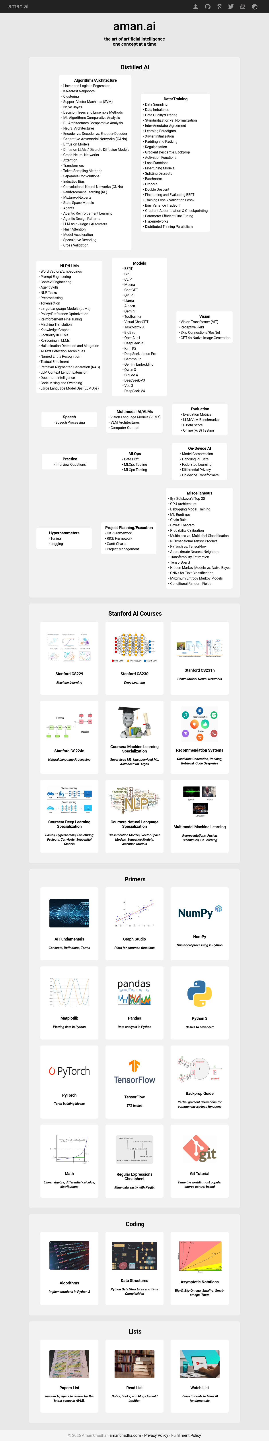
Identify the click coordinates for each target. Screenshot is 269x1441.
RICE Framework (119, 538)
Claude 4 (131, 375)
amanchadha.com (125, 1435)
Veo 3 (128, 386)
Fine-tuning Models (159, 168)
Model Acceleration (78, 235)
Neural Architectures (78, 128)
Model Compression (197, 454)
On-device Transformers (200, 475)
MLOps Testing (135, 470)
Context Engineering (56, 282)
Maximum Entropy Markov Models (196, 578)
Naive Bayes (72, 107)
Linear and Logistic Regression (86, 86)
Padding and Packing (161, 142)
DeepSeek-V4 (134, 391)
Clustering (71, 96)
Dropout (151, 184)
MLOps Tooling (135, 464)
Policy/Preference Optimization (64, 314)
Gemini (129, 311)
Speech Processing (70, 422)
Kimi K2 (130, 348)
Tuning (56, 538)
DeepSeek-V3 (134, 380)
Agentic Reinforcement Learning (87, 213)
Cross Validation (75, 245)
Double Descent (157, 189)
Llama (129, 301)
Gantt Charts (116, 544)
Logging (57, 544)
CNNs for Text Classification (191, 573)
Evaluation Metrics (197, 414)
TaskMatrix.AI (134, 327)
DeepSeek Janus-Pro (140, 354)
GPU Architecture (183, 504)
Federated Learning (196, 464)
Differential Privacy (196, 470)
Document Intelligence (58, 378)
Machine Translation (56, 324)
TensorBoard (180, 562)
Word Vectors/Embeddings (61, 271)
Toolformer (132, 316)
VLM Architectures (125, 422)
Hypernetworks (156, 221)
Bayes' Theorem (182, 525)
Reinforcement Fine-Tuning (61, 319)
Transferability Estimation (189, 557)
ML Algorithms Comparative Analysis (91, 118)
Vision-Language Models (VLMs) (136, 417)
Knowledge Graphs (55, 330)
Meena (129, 285)
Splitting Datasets (158, 173)
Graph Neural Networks (81, 155)
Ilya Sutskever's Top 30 (187, 498)
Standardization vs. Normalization (171, 120)
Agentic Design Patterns (81, 219)
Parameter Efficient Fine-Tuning (169, 216)
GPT (127, 274)
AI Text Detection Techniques (63, 351)
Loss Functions (156, 163)
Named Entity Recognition (60, 356)
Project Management (123, 549)
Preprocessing (52, 298)
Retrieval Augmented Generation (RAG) (70, 367)
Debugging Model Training (190, 509)
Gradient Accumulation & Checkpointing (176, 211)
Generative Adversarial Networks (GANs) (95, 139)
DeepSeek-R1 (134, 343)
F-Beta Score (193, 425)
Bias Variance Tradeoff (162, 205)
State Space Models (78, 203)
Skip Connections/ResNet (200, 332)
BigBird (129, 332)
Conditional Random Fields (190, 584)
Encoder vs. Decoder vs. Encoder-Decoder (95, 134)
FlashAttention (74, 229)
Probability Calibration (187, 530)
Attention (70, 160)
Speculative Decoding (79, 240)
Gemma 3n (132, 359)
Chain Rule (178, 520)
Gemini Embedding (138, 364)
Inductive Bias (74, 181)
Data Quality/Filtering (161, 115)
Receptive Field (192, 327)
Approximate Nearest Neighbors (194, 552)
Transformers (73, 165)
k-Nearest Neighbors (79, 91)
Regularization (156, 147)
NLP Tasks (49, 293)
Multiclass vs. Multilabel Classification (199, 536)
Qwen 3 (130, 370)
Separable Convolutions (81, 176)
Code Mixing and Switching (61, 383)
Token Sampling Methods (82, 171)
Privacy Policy (156, 1435)
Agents (68, 208)
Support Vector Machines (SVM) (88, 102)
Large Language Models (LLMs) (65, 308)
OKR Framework (119, 533)
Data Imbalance (157, 110)
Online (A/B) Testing (198, 430)
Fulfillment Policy (186, 1435)
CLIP (128, 279)
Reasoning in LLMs (55, 340)
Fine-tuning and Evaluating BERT (170, 195)
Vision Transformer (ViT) (199, 322)
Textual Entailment (55, 362)
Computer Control (124, 428)
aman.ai (18, 6)
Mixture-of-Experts (77, 197)
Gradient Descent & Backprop (167, 152)
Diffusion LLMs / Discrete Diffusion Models (96, 149)
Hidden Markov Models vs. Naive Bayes (200, 568)
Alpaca (129, 306)
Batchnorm (153, 179)
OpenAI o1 (132, 338)
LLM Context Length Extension (64, 372)
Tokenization (50, 303)
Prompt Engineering (56, 277)
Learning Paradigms (160, 131)
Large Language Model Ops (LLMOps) (70, 388)
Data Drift (131, 459)
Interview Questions (71, 464)
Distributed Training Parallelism (169, 227)
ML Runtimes (180, 514)
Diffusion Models (76, 144)
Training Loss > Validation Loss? (169, 200)
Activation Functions (160, 157)
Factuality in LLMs (54, 335)
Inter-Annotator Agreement (165, 126)
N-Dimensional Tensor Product (193, 541)
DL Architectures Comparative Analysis (93, 123)
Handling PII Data (195, 459)
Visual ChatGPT (136, 322)
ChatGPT (131, 290)
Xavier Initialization (159, 136)
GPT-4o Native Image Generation (205, 338)
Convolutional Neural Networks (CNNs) (93, 187)
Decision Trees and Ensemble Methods (93, 112)
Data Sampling (156, 104)
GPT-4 (128, 295)
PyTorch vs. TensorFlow (188, 546)
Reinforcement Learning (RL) (85, 192)
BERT (128, 269)
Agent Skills (49, 287)
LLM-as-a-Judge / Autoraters (85, 224)
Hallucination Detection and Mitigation (70, 346)
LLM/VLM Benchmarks (201, 420)
